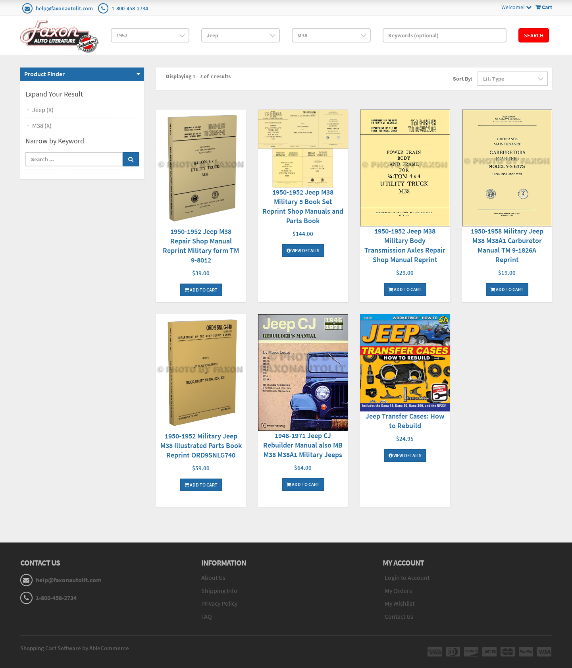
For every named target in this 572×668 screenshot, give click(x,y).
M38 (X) (42, 125)
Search (533, 35)
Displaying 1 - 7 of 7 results (198, 76)
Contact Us (399, 616)
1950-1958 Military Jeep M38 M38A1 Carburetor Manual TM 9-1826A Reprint (507, 245)
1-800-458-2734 (130, 8)
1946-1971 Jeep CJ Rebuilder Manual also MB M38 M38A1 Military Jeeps (303, 445)
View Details (303, 250)
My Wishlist (399, 603)
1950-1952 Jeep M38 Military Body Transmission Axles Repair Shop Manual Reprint (404, 245)
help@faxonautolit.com (64, 8)
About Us (213, 577)
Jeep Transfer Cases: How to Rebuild (405, 420)
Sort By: (462, 78)
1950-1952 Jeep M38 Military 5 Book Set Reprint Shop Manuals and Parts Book (302, 206)
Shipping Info (219, 591)
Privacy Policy (219, 603)
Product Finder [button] (44, 74)
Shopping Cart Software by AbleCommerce (74, 648)
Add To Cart (201, 290)
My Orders (398, 591)
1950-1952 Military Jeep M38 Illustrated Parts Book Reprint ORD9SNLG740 (201, 445)
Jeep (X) (43, 110)
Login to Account (407, 577)
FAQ (206, 616)
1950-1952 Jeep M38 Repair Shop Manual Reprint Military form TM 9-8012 (201, 245)
